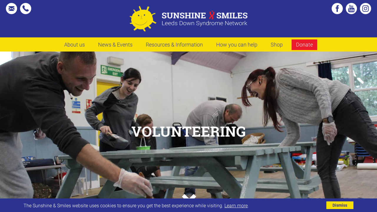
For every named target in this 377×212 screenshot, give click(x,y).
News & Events (115, 44)
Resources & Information (174, 44)
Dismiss (340, 205)
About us (74, 44)
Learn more (236, 205)
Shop (277, 44)
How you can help (236, 44)
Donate (304, 44)
